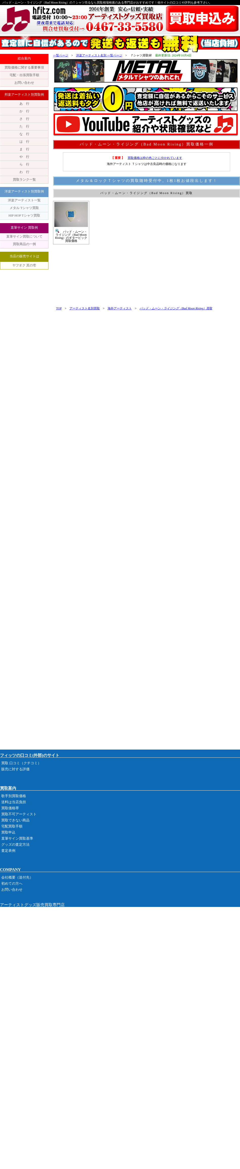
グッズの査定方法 (15, 844)
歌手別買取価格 (13, 796)
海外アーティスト (120, 308)
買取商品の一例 (24, 244)
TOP (59, 308)
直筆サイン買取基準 (17, 838)
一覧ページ (60, 55)
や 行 (24, 157)
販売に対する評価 (15, 769)
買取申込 (8, 832)
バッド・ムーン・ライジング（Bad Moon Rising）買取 (175, 308)
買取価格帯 (10, 808)
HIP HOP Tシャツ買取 (24, 215)
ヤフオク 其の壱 (24, 265)
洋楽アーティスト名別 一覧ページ (99, 55)
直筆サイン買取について (24, 236)
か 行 (24, 111)
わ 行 (24, 172)
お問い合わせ (24, 82)
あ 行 (24, 103)
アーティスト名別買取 (84, 308)
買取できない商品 (15, 820)
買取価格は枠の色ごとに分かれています (155, 158)
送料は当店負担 (13, 802)
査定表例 (8, 851)
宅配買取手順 (11, 826)
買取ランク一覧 (24, 179)
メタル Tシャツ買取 (24, 208)
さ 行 (24, 119)
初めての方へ (11, 883)
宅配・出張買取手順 (24, 75)
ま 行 (24, 149)
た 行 (24, 126)
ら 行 (24, 164)
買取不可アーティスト (19, 814)
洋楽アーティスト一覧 (24, 200)
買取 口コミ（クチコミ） (21, 763)
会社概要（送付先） (17, 877)
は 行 (24, 141)
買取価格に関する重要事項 (24, 67)
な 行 (24, 134)
